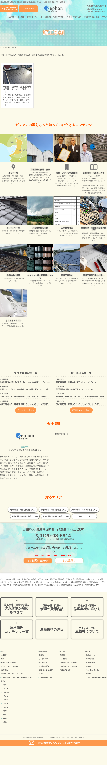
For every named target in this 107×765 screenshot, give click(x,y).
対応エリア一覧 (84, 516)
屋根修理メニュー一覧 (34, 17)
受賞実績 (41, 655)
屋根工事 (87, 651)
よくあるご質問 (43, 659)
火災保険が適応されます (16, 608)
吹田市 (6, 703)
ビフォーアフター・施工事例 (9, 666)
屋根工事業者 (43, 651)
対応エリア (77, 17)
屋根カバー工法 (90, 662)
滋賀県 (4, 718)
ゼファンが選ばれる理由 (8, 662)
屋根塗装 (88, 673)
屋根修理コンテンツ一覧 (17, 630)
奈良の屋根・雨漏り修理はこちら (25, 516)
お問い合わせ (38, 560)
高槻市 (6, 700)
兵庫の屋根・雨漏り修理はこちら (84, 510)
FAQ (68, 17)
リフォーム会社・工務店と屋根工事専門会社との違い (16, 677)
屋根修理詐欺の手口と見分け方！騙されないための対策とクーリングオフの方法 (27, 382)
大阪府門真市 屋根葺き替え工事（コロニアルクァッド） (75, 389)
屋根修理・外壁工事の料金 (54, 17)
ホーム (3, 17)
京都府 (4, 711)
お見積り (69, 560)
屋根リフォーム (90, 655)
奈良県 (4, 722)
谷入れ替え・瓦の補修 (92, 670)
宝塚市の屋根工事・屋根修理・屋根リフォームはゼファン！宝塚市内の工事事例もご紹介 (30, 404)
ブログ (104, 17)
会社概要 (11, 17)
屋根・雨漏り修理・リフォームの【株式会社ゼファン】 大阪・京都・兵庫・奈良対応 (58, 737)
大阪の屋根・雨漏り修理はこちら (23, 510)
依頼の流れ (4, 670)
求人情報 (62, 651)
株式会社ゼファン (62, 434)
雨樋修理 (88, 666)
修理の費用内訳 (52, 607)
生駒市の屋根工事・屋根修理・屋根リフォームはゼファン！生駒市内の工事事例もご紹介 (30, 397)
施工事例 (21, 17)
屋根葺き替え (90, 659)
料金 (2, 659)
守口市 (6, 696)
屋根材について (87, 630)
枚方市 (6, 688)
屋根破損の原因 (52, 629)
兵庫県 (4, 715)
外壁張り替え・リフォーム (69, 662)
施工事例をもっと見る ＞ (81, 410)
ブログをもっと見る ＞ (26, 410)
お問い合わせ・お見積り (46, 670)
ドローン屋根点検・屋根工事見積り (96, 677)
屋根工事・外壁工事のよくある (13, 673)
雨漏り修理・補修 (65, 670)
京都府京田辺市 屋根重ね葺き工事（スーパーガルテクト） (76, 382)
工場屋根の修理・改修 (91, 17)
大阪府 (4, 685)
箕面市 (6, 707)
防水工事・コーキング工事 (69, 666)
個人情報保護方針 (44, 666)
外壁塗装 (64, 659)
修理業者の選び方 (87, 607)
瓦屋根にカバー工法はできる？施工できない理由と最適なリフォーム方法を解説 (27, 389)
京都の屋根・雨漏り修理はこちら (53, 510)
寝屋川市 (6, 692)
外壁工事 (62, 655)
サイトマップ (43, 662)
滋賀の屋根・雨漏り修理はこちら (56, 516)
